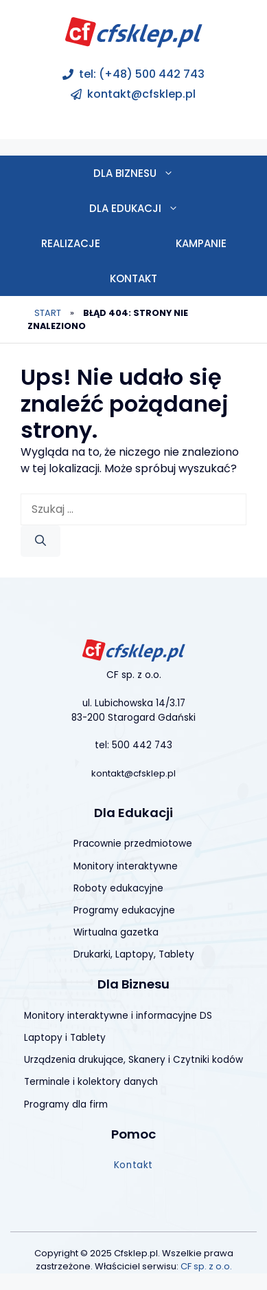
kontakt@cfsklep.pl (141, 94)
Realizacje (70, 243)
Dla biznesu (152, 173)
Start (47, 313)
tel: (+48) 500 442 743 (142, 74)
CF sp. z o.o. (206, 1266)
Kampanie (201, 243)
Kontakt (133, 278)
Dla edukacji (152, 208)
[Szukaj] (40, 541)
